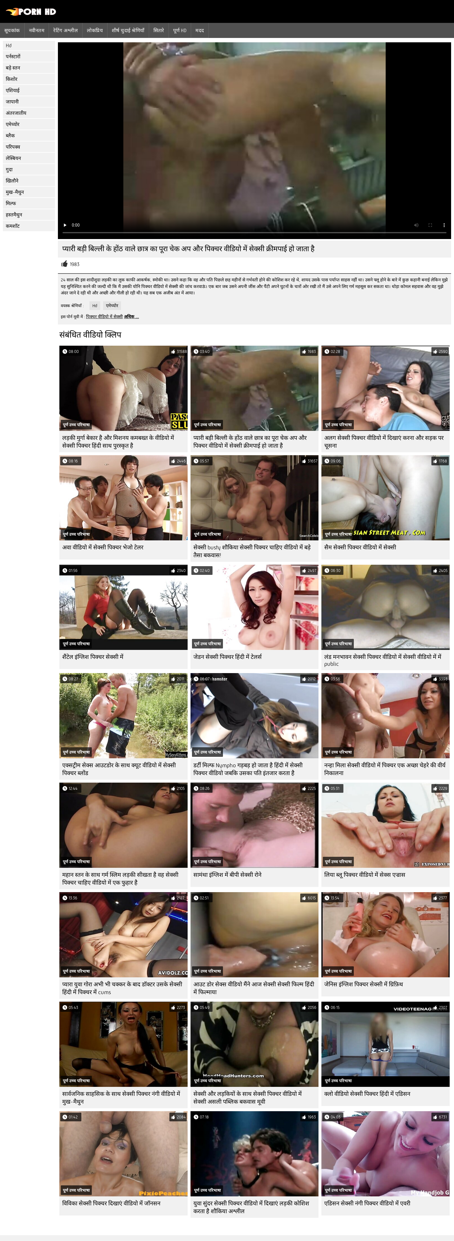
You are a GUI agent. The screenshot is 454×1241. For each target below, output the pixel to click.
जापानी (12, 102)
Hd (9, 45)
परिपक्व (13, 147)
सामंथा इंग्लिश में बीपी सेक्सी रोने (227, 875)
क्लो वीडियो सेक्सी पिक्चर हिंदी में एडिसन (367, 1094)
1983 (74, 264)
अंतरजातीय (16, 113)
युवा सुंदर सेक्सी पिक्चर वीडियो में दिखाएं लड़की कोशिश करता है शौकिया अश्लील (251, 1207)
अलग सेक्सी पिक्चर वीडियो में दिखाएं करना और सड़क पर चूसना (384, 442)
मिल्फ (11, 203)
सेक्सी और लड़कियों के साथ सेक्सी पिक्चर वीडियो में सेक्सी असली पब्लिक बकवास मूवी (247, 1098)
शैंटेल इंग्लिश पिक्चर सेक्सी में (92, 657)
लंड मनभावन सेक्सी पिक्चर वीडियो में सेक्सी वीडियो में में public (382, 660)
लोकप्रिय (95, 30)
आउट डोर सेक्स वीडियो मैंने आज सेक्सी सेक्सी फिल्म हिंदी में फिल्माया (253, 988)
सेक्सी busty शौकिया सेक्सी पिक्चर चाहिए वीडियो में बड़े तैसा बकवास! (252, 551)
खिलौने (12, 181)
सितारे (158, 30)
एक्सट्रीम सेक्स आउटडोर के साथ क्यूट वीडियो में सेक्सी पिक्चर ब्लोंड (119, 769)
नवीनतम (36, 30)
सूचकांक (12, 30)
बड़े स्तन (13, 68)
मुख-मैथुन (15, 192)
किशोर (11, 79)
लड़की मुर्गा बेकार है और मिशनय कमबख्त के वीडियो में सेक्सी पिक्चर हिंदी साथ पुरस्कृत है (118, 442)
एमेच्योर (12, 124)
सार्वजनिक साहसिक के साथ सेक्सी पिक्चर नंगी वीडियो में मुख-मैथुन (121, 1098)
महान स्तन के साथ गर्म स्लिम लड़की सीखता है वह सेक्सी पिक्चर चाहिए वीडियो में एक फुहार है (120, 879)
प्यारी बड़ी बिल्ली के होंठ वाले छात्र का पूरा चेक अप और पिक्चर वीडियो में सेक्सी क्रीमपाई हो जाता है (250, 442)
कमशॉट (13, 226)
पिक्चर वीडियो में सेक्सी (104, 316)
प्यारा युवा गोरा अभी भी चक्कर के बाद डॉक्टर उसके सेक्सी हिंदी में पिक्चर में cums (122, 988)
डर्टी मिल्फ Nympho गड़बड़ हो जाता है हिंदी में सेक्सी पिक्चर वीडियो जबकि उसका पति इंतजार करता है (248, 769)
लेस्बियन (13, 158)
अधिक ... (131, 316)
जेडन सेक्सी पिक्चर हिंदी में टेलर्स (227, 657)
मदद (199, 30)
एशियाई (12, 90)
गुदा (9, 169)
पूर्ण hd (179, 30)
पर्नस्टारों (13, 56)
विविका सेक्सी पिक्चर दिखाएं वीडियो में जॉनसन (111, 1203)
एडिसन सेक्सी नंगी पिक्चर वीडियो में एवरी (367, 1203)
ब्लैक (10, 136)
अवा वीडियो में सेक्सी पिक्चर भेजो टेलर (102, 547)
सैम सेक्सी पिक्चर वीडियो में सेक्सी (360, 547)
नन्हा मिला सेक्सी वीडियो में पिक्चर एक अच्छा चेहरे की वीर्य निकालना (385, 769)
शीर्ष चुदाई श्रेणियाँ (128, 30)
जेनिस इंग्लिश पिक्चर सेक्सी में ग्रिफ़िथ (363, 984)
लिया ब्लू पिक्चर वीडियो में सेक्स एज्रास (364, 875)
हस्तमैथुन (14, 215)
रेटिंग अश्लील (65, 30)
